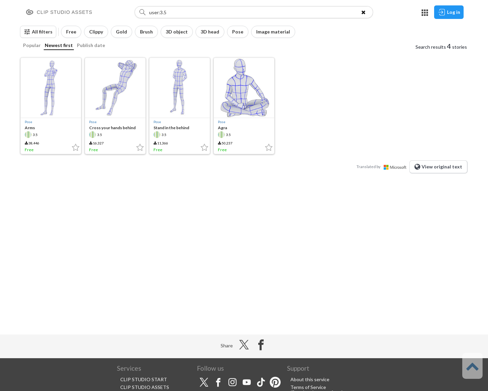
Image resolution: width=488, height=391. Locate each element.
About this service (309, 379)
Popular (32, 45)
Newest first (59, 45)
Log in (449, 12)
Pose (28, 122)
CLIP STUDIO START (143, 379)
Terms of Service (308, 387)
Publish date (91, 45)
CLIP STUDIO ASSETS (144, 387)
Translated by (383, 166)
